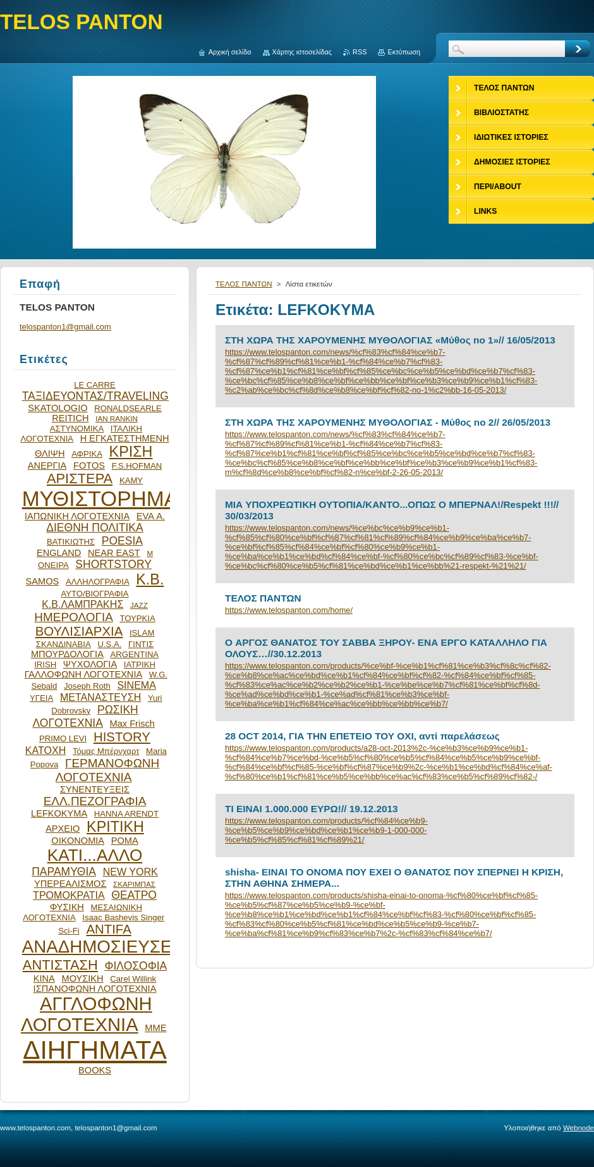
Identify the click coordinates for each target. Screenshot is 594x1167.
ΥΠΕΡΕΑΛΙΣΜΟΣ (70, 884)
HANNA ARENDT (126, 813)
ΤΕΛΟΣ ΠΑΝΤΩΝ (243, 284)
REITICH (70, 418)
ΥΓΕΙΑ (41, 698)
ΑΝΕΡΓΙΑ (47, 465)
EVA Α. (150, 516)
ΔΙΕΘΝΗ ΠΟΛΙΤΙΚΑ (94, 527)
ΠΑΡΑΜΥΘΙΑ (64, 871)
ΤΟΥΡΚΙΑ (137, 618)
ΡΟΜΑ (124, 841)
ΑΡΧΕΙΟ (62, 829)
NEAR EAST (114, 553)
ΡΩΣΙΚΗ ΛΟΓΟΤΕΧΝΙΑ (85, 716)
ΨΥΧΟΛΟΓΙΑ (90, 664)
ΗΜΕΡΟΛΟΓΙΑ (73, 617)
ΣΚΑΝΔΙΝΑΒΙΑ (63, 644)
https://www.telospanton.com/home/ (289, 610)
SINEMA (136, 685)
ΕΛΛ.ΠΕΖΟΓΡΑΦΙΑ (95, 801)
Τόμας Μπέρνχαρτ (106, 751)
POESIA (122, 540)
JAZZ (139, 605)
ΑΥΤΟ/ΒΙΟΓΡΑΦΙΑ (94, 593)
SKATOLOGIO (57, 408)
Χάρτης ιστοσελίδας (302, 52)
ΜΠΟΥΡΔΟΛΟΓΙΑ (67, 654)
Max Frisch (132, 724)
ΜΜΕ (155, 1028)
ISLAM (142, 633)
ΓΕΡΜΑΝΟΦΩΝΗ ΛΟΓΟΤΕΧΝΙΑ (107, 770)
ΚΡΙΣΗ (131, 451)
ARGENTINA (135, 654)
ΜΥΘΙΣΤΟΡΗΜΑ (100, 498)
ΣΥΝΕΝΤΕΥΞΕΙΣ (95, 789)
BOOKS (94, 1070)
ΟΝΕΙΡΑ (53, 565)
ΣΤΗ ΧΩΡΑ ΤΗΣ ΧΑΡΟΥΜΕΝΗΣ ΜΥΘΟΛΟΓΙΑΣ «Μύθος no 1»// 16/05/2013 (390, 340)
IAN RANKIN (116, 418)
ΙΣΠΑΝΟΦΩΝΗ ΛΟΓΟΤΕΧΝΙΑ (95, 989)
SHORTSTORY (113, 564)
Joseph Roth (87, 686)
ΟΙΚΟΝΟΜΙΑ (77, 841)
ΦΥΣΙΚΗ (67, 907)
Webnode (578, 1128)
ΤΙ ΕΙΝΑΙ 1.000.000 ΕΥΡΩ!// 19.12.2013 (311, 808)
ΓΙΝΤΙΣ (141, 644)
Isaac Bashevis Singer (123, 917)
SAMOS (42, 581)
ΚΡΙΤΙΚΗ (115, 826)
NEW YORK (130, 871)
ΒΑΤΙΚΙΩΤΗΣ (71, 541)
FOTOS (89, 465)
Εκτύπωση (403, 52)
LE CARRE (95, 385)
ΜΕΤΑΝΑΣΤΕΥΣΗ (100, 697)
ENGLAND (59, 553)
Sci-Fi (69, 930)
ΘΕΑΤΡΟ (134, 895)
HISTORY (122, 737)
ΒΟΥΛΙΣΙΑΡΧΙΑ (79, 631)
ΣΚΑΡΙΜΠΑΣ (134, 884)
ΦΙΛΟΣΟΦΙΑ (135, 966)
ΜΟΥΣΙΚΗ (83, 978)
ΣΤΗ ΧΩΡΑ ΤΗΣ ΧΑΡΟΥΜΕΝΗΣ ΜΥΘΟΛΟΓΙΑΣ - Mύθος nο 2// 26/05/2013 (387, 422)
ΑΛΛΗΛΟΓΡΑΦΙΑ (98, 581)
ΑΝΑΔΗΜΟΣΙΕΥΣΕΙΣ (105, 946)
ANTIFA (108, 929)
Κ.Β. (150, 579)
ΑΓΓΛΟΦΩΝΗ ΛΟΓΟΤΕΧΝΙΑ (86, 1014)
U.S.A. (109, 644)
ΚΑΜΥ (131, 480)
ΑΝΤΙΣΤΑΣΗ (60, 965)
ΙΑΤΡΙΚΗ (139, 664)
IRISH (45, 664)
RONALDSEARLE (128, 408)
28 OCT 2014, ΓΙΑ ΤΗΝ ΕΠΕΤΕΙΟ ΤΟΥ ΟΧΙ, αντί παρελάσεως (362, 736)
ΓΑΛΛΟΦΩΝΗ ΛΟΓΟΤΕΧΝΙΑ (84, 674)
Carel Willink (133, 979)
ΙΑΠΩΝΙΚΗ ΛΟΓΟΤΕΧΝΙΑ (77, 516)
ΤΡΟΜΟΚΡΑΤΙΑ (69, 895)
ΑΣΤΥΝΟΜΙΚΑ (77, 428)
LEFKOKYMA (59, 813)
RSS (360, 52)
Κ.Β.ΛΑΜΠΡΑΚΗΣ (82, 604)
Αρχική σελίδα (230, 52)
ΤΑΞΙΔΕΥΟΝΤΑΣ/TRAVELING (95, 396)
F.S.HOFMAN (137, 466)
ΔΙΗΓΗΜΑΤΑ (95, 1050)
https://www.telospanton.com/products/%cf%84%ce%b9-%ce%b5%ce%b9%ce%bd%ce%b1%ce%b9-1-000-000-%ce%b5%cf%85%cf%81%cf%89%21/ (326, 830)
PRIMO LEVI (63, 738)
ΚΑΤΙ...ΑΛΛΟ (95, 855)
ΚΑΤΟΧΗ (45, 750)
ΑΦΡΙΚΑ (86, 454)
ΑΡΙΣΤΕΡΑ (79, 478)
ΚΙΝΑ (44, 978)
